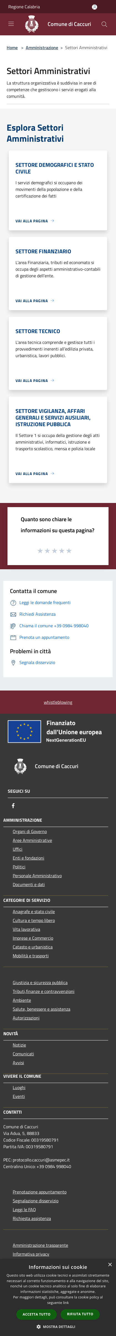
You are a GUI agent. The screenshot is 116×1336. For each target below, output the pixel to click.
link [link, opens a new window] (66, 1302)
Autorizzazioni (26, 1017)
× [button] (110, 1265)
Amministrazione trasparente (40, 1245)
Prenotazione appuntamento (39, 1192)
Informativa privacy (31, 1254)
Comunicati (23, 1053)
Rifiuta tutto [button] (80, 1314)
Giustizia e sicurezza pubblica (40, 982)
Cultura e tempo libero (34, 920)
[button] (58, 1326)
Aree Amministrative (32, 840)
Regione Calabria (24, 6)
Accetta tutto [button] (36, 1314)
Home (12, 47)
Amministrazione (42, 47)
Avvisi (18, 1062)
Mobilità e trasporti (31, 955)
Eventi (19, 1096)
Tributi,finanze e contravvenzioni (43, 991)
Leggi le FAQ (24, 1209)
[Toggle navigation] (11, 23)
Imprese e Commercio (33, 938)
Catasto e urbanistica (33, 947)
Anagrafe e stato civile (34, 911)
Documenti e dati (29, 884)
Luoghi (19, 1087)
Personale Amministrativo (37, 875)
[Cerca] (104, 24)
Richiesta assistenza (32, 1218)
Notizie (19, 1045)
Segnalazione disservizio (35, 1200)
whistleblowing (58, 702)
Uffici (17, 849)
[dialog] (58, 1297)
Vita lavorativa (26, 929)
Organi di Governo (30, 831)
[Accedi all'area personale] (94, 7)
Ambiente (22, 1000)
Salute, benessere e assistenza (41, 1009)
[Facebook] (13, 805)
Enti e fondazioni (28, 858)
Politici (19, 866)
